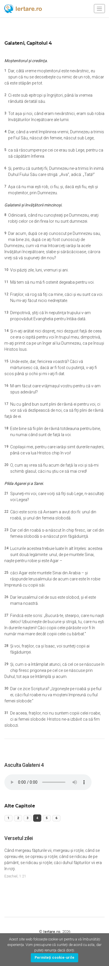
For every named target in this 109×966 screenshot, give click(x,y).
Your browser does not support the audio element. (48, 782)
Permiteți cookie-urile (54, 957)
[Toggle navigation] (99, 8)
